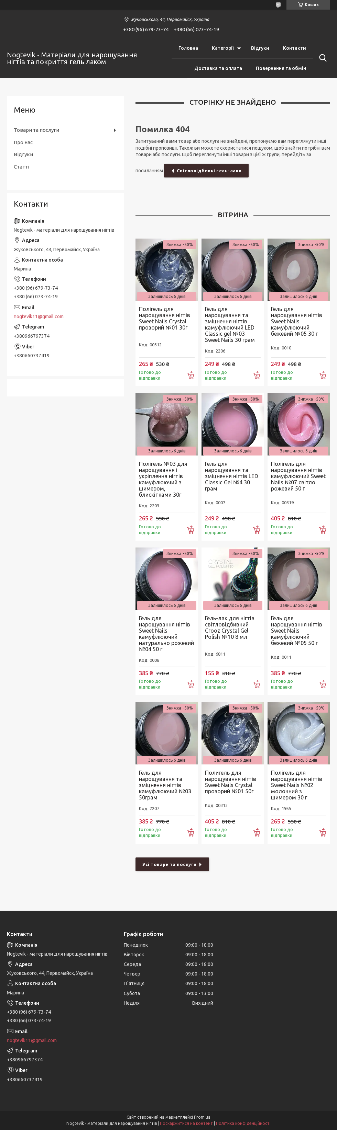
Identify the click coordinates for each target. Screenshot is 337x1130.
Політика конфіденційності (243, 1123)
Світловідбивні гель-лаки (209, 170)
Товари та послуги (36, 130)
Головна (188, 48)
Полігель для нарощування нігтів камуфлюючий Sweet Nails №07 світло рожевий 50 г (298, 476)
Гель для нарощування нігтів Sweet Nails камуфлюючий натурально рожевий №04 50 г (166, 633)
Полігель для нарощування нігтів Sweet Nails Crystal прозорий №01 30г (164, 318)
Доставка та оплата (218, 68)
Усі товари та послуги (169, 864)
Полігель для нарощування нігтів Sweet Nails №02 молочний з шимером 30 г (296, 785)
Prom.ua (202, 1117)
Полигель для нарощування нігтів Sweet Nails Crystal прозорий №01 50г (230, 782)
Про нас (23, 142)
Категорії (223, 48)
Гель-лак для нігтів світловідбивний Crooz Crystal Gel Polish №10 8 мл (229, 627)
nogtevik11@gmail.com (39, 316)
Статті (21, 167)
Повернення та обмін (281, 68)
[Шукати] (321, 58)
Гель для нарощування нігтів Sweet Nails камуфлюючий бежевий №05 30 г (296, 321)
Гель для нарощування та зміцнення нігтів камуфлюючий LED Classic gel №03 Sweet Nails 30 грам (230, 324)
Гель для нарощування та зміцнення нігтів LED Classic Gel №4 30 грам (231, 476)
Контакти (294, 48)
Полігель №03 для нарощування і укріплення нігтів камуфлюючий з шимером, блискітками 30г (163, 479)
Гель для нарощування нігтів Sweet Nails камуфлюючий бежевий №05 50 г (296, 630)
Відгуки (260, 48)
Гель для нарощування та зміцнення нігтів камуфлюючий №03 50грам (165, 785)
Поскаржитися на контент (186, 1123)
